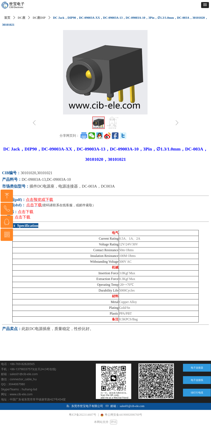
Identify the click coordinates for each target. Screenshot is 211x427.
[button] (205, 5)
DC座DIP (39, 17)
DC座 (21, 17)
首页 (7, 17)
